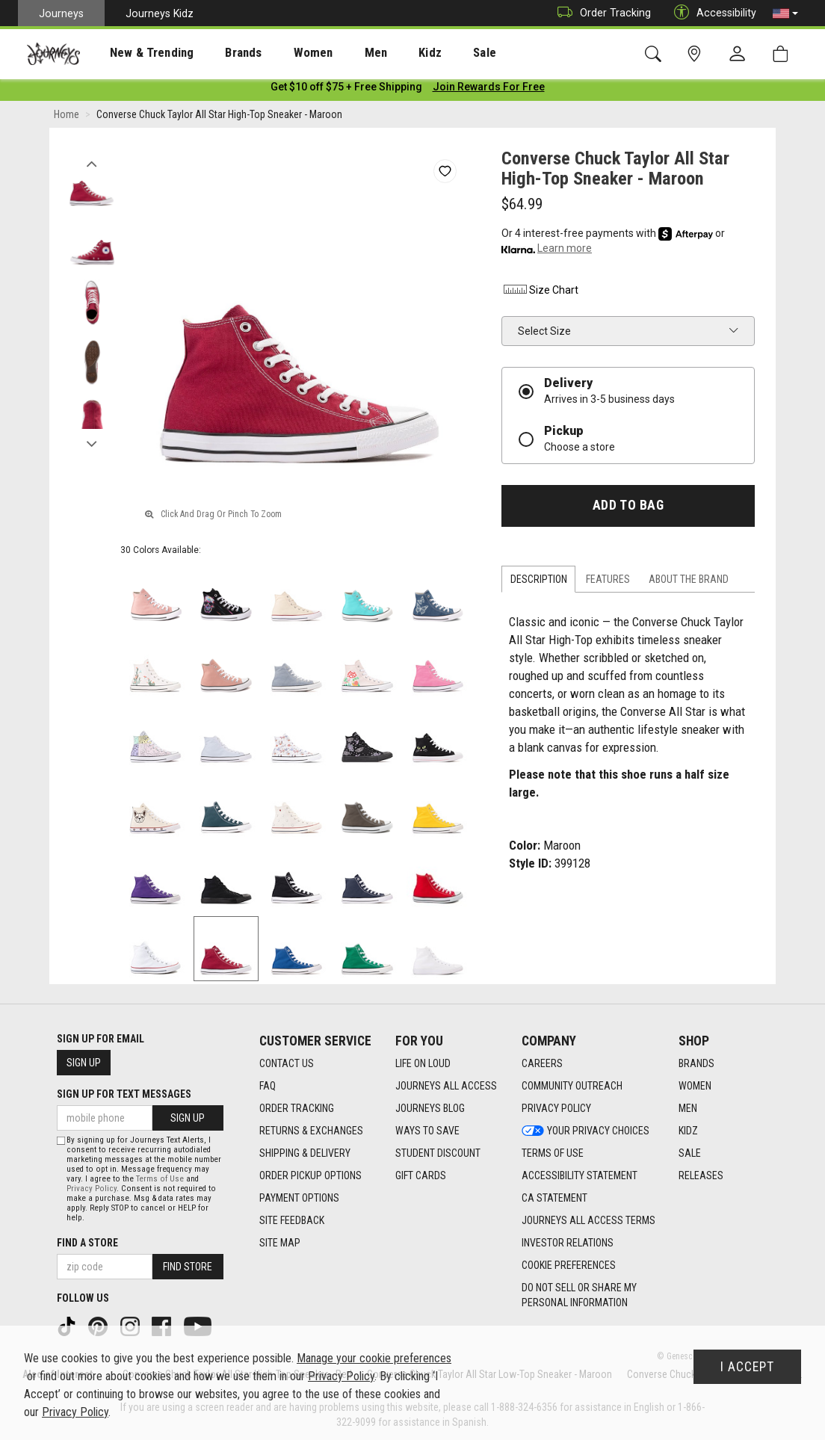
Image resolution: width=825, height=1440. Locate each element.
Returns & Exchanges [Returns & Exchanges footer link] (311, 1131)
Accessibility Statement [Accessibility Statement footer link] (579, 1175)
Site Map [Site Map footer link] (279, 1243)
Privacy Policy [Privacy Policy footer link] (556, 1108)
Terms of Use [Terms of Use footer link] (553, 1153)
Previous (91, 163)
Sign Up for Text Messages (124, 1094)
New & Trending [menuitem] (137, 53)
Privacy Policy (92, 1188)
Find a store (87, 1243)
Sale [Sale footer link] (690, 1153)
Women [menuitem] (281, 53)
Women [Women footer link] (695, 1086)
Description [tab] (538, 582)
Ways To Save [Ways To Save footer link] (427, 1131)
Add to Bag (628, 508)
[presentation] (138, 52)
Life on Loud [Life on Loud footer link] (423, 1063)
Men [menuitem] (336, 53)
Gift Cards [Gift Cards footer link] (420, 1175)
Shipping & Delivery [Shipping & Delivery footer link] (304, 1153)
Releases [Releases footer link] (701, 1175)
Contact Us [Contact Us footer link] (286, 1063)
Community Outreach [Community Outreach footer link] (572, 1086)
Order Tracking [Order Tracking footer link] (296, 1108)
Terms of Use (160, 1179)
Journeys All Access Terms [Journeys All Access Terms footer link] (588, 1220)
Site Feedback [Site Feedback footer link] (291, 1220)
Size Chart (539, 293)
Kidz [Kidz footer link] (688, 1131)
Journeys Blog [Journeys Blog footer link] (430, 1108)
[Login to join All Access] (346, 89)
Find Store (187, 1267)
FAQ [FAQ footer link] (267, 1086)
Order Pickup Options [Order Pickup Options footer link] (310, 1175)
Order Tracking (600, 13)
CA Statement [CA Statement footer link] (554, 1198)
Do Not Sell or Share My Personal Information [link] (579, 1295)
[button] (785, 13)
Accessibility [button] (711, 13)
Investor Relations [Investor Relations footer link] (568, 1243)
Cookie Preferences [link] (569, 1265)
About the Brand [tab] (689, 582)
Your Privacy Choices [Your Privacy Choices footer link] (585, 1131)
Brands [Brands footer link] (696, 1063)
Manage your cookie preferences (374, 1358)
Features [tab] (608, 582)
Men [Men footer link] (688, 1108)
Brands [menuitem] (220, 53)
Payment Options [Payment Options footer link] (299, 1198)
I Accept (747, 1366)
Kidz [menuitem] (384, 53)
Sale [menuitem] (432, 53)
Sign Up (84, 1063)
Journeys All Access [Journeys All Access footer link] (446, 1086)
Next (91, 443)
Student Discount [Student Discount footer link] (438, 1153)
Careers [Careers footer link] (542, 1063)
